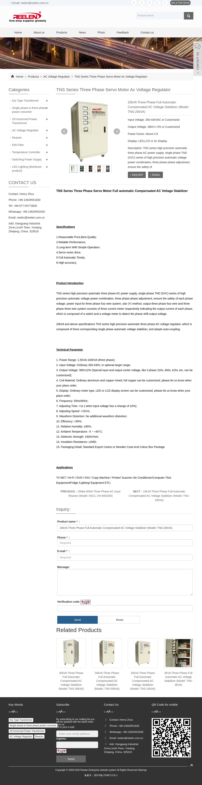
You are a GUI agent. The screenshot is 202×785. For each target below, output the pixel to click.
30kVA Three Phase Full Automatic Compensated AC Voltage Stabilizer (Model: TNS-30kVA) (71, 680)
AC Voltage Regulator (57, 76)
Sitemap (142, 770)
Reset (119, 619)
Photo (101, 32)
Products (61, 32)
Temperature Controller (26, 152)
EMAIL (155, 174)
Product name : (68, 521)
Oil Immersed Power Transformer (27, 731)
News (82, 32)
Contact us (147, 32)
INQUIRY (136, 174)
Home (18, 32)
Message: (63, 567)
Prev (64, 131)
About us (39, 32)
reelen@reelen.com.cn (31, 217)
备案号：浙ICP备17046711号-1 (100, 775)
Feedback (123, 32)
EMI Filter (18, 144)
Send (77, 619)
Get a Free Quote (180, 2)
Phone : (63, 537)
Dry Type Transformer (25, 100)
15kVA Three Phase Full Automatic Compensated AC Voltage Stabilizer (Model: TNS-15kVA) (159, 496)
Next (117, 131)
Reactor (17, 137)
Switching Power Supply (27, 159)
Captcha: (61, 738)
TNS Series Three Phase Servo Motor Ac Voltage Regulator (110, 76)
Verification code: (68, 601)
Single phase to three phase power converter (33, 725)
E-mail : (63, 551)
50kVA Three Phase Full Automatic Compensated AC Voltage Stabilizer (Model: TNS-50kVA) (107, 680)
